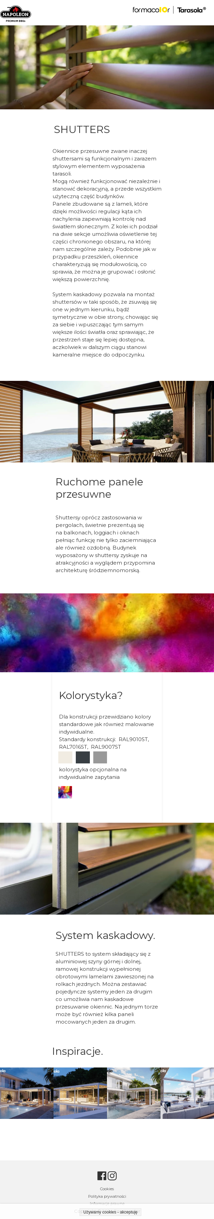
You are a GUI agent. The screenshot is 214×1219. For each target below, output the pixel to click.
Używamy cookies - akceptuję (110, 1212)
